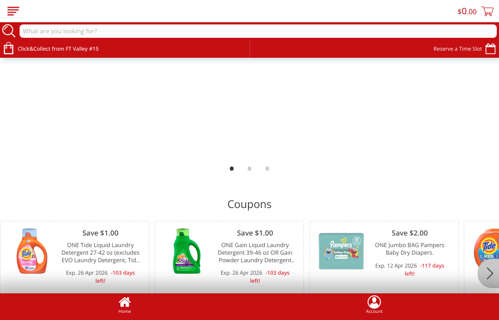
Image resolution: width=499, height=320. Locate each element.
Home (125, 304)
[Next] (488, 273)
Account (374, 304)
